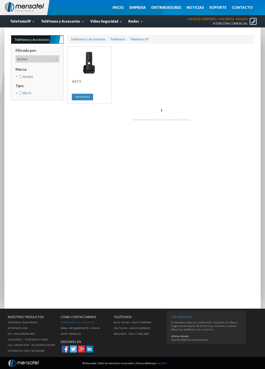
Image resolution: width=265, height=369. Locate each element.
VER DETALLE (82, 97)
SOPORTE (217, 7)
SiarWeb (162, 363)
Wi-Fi (25, 93)
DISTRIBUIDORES (166, 7)
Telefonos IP (139, 39)
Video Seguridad (106, 21)
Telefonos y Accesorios (88, 39)
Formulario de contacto (77, 322)
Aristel (26, 76)
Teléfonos (117, 39)
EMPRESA (137, 7)
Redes (136, 21)
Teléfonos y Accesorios (63, 21)
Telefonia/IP (22, 21)
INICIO (118, 7)
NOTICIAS (195, 7)
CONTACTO (242, 7)
